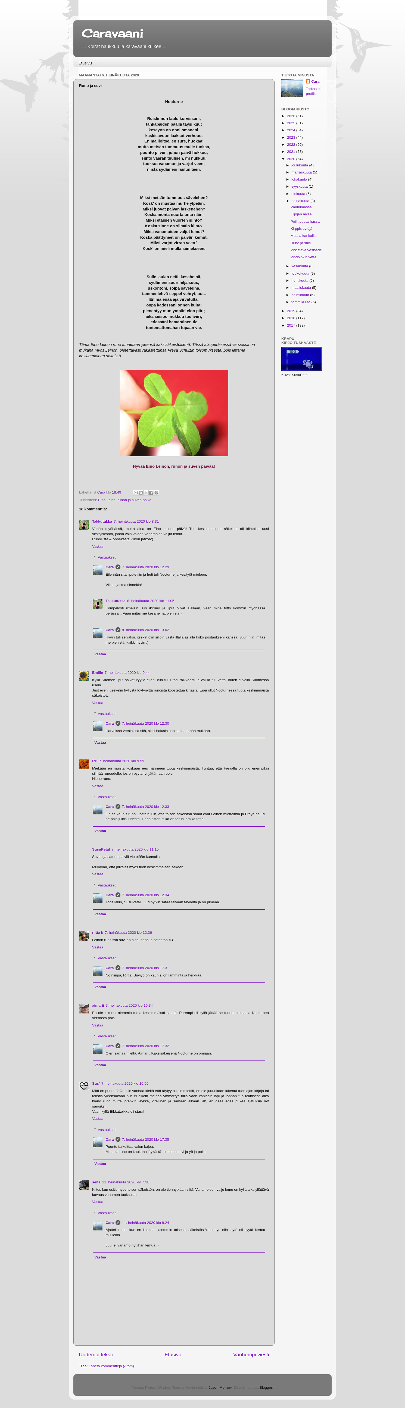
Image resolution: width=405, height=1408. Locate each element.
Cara (110, 567)
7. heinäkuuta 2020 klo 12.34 (145, 895)
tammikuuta (301, 302)
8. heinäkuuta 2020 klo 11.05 (150, 601)
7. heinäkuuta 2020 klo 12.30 (145, 723)
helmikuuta (300, 295)
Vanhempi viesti (251, 1354)
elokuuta (298, 194)
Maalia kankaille (304, 236)
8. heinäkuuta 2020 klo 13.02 (145, 630)
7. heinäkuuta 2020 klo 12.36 (128, 933)
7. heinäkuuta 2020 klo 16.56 (124, 1083)
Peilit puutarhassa (305, 221)
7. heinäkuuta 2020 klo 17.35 (145, 1139)
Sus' (96, 1083)
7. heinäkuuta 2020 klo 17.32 (145, 1046)
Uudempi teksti (96, 1354)
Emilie (97, 673)
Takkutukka (102, 521)
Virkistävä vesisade (306, 250)
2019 (291, 311)
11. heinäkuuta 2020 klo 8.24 (145, 1223)
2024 (291, 130)
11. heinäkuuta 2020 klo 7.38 (125, 1182)
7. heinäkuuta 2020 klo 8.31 (136, 521)
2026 (291, 116)
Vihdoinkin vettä (303, 257)
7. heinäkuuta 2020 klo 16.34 (129, 1005)
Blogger (266, 1387)
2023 (291, 137)
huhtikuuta (300, 280)
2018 (291, 318)
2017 (291, 325)
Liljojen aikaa (301, 214)
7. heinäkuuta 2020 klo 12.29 (145, 567)
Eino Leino (107, 500)
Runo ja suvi (301, 243)
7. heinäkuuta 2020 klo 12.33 (145, 807)
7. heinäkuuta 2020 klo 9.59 (121, 761)
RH (95, 761)
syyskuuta (300, 186)
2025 (291, 123)
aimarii (98, 1005)
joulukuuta (300, 165)
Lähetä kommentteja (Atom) (111, 1366)
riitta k (97, 933)
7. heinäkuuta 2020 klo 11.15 (134, 849)
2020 (291, 159)
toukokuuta (300, 273)
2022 (291, 144)
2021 (291, 152)
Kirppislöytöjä (301, 229)
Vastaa (97, 546)
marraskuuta (302, 172)
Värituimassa (301, 207)
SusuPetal (101, 849)
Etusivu (85, 63)
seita (96, 1182)
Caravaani (112, 33)
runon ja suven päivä (134, 500)
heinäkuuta (300, 201)
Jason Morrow (219, 1387)
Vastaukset (107, 557)
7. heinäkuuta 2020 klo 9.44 (127, 673)
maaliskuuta (301, 288)
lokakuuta (299, 179)
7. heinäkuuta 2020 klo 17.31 (145, 968)
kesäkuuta (300, 266)
